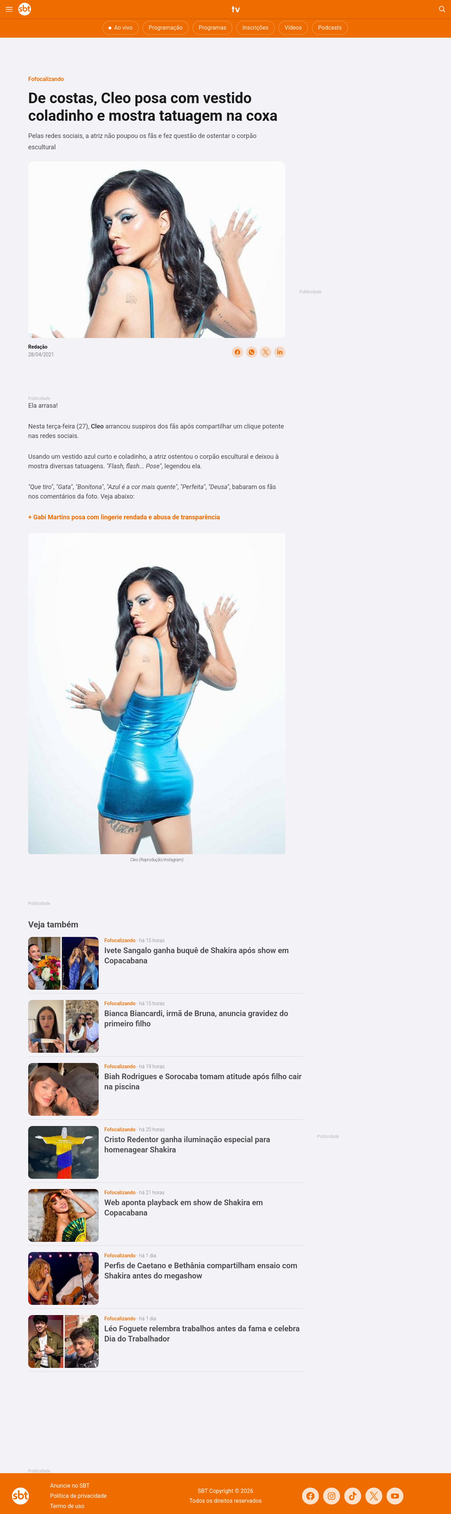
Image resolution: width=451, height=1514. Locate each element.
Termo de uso (67, 1506)
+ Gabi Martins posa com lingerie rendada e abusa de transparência (124, 517)
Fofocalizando (46, 79)
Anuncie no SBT (69, 1485)
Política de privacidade (78, 1496)
